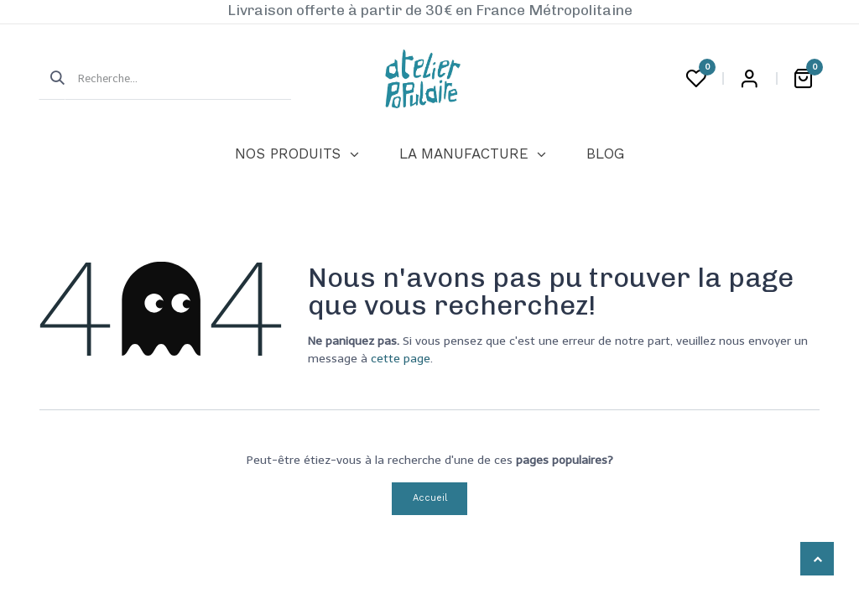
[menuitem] (296, 154)
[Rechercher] (52, 79)
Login (749, 79)
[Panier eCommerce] (803, 79)
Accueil (430, 497)
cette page (400, 358)
